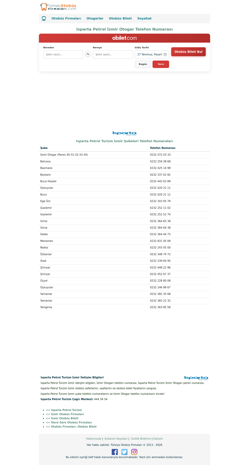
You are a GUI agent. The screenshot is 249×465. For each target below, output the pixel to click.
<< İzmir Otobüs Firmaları (65, 414)
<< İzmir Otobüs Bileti (62, 418)
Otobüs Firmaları (66, 18)
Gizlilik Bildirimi (141, 438)
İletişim (158, 438)
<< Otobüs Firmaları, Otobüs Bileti (71, 426)
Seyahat (144, 18)
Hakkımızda (93, 438)
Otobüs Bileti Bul (188, 54)
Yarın (161, 64)
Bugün (143, 64)
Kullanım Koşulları (116, 438)
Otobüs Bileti (120, 18)
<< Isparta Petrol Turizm (64, 410)
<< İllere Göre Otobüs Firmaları (69, 422)
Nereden (48, 47)
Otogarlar (95, 18)
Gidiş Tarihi (142, 47)
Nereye (98, 47)
